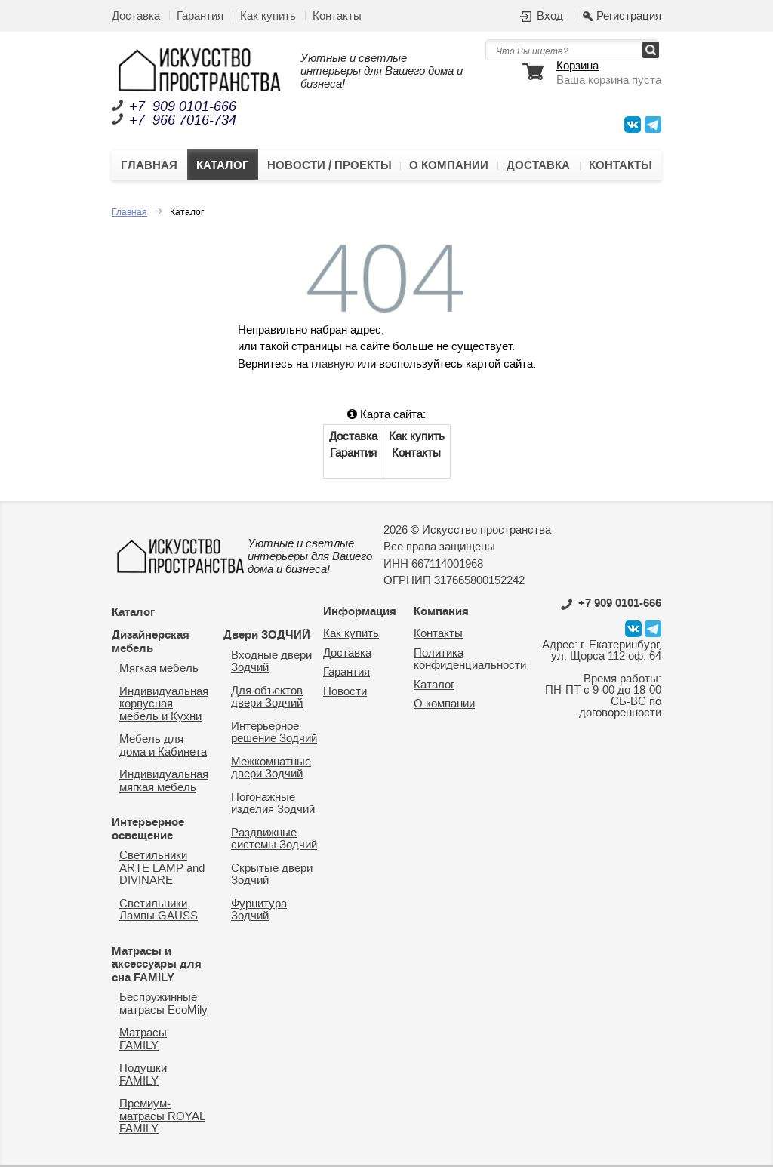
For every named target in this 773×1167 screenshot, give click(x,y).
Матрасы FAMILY (143, 1039)
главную (332, 364)
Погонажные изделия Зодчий (273, 804)
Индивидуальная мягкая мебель (163, 781)
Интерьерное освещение (148, 828)
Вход (550, 16)
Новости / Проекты (329, 165)
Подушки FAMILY (143, 1074)
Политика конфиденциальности (470, 659)
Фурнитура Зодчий (259, 910)
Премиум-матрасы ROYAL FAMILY (162, 1116)
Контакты (337, 16)
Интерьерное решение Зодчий (274, 733)
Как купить (268, 16)
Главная (149, 165)
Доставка (136, 16)
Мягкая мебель (159, 668)
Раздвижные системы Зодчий (274, 839)
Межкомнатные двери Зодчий (271, 768)
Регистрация (628, 16)
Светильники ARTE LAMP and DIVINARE (162, 868)
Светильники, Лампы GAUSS (158, 910)
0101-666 (611, 603)
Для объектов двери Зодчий (267, 697)
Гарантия (200, 16)
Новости (345, 692)
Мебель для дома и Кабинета (163, 745)
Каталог (222, 165)
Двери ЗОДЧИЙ (266, 634)
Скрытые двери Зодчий (272, 874)
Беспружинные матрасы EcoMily (163, 1004)
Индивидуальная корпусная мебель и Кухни (163, 704)
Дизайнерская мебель (150, 641)
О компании (448, 165)
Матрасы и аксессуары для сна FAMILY (157, 964)
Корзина (577, 66)
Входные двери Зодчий (271, 662)
